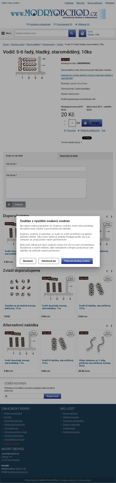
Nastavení (28, 261)
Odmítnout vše (49, 261)
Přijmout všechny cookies (77, 261)
